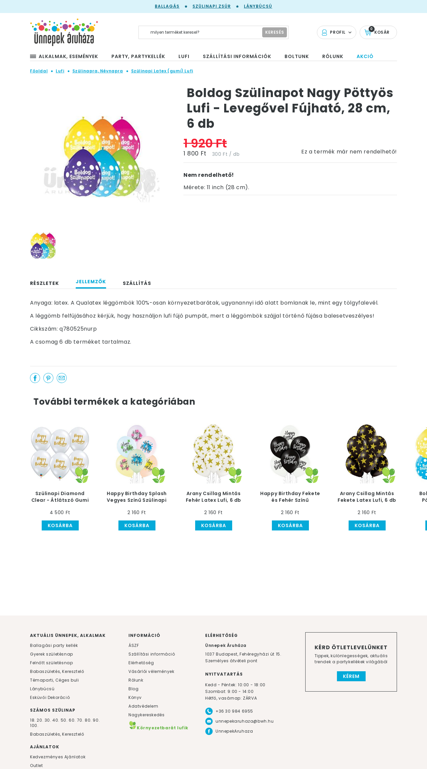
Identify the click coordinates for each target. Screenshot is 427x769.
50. (65, 720)
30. (48, 720)
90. (96, 720)
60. (73, 720)
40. (55, 720)
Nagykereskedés (146, 715)
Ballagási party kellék (54, 645)
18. (33, 720)
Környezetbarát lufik (158, 728)
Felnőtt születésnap (51, 663)
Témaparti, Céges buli (54, 680)
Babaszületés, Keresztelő (57, 671)
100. (34, 725)
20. (40, 720)
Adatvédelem (143, 706)
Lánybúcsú (258, 6)
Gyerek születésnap (51, 654)
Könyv (135, 697)
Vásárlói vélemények (151, 671)
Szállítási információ (151, 654)
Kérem (351, 676)
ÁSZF (133, 645)
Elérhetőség (141, 663)
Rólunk (135, 680)
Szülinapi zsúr (211, 6)
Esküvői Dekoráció (50, 697)
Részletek (44, 283)
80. (89, 720)
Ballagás (167, 6)
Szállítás (137, 283)
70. (81, 720)
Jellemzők (91, 281)
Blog (133, 689)
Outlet (36, 765)
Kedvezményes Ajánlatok (57, 757)
